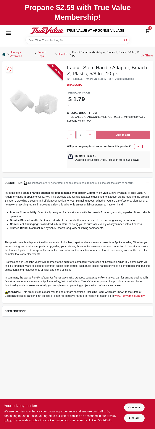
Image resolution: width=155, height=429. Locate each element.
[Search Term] (77, 40)
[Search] (126, 40)
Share (147, 55)
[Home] (3, 54)
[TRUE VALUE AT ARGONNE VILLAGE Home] (47, 30)
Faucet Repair (42, 54)
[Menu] (8, 33)
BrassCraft (76, 84)
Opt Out (134, 417)
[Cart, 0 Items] (147, 31)
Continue (134, 407)
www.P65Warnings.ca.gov (129, 295)
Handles (62, 54)
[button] (77, 183)
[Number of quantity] (80, 135)
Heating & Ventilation (16, 54)
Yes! (138, 146)
